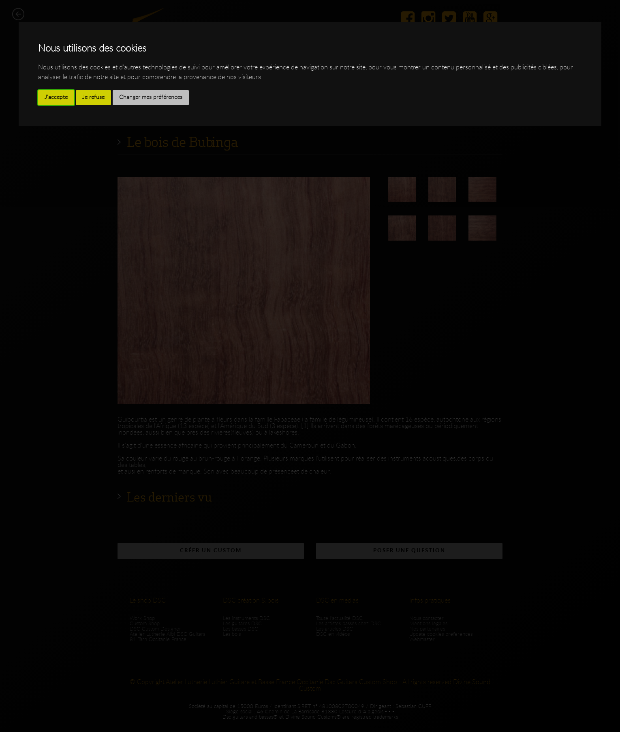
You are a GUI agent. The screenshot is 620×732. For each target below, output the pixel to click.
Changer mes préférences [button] (150, 97)
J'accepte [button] (56, 97)
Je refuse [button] (93, 97)
